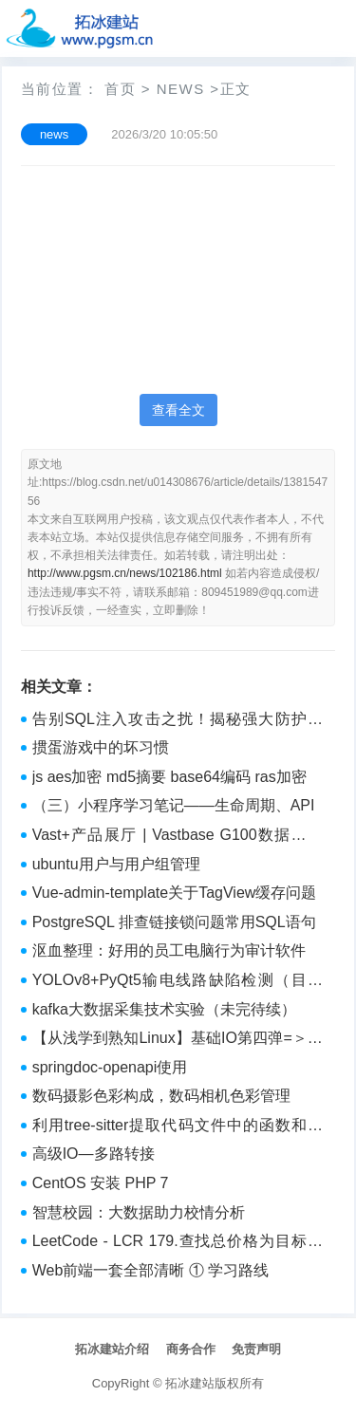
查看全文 (178, 410)
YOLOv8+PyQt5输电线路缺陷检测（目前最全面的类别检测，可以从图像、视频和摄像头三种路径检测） (177, 982)
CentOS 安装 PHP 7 (100, 1183)
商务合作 (190, 1349)
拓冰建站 (190, 1383)
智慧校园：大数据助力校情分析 (138, 1212)
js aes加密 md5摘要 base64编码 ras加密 (169, 777)
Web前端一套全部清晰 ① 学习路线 (151, 1270)
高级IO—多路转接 (93, 1153)
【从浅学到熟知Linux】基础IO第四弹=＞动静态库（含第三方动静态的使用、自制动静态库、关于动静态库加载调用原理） (177, 1040)
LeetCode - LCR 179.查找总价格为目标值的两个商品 (177, 1243)
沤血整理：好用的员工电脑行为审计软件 (169, 950)
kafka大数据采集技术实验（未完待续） (164, 1009)
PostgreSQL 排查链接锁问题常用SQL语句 (174, 922)
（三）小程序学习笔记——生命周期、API (173, 805)
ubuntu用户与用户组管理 (116, 864)
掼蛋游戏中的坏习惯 (100, 747)
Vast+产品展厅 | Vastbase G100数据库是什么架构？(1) (177, 837)
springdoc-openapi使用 (110, 1067)
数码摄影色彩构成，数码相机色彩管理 (161, 1096)
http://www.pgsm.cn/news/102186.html (125, 573)
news (181, 89)
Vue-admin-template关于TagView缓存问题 (174, 892)
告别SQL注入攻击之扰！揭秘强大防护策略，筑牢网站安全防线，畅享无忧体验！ (177, 721)
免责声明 (256, 1349)
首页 (120, 89)
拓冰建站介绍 (112, 1349)
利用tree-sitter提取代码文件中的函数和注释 (177, 1127)
